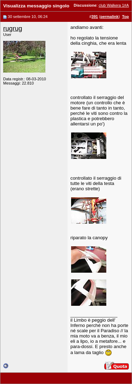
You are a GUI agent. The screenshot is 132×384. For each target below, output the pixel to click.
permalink (109, 16)
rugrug (12, 28)
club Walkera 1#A (114, 5)
